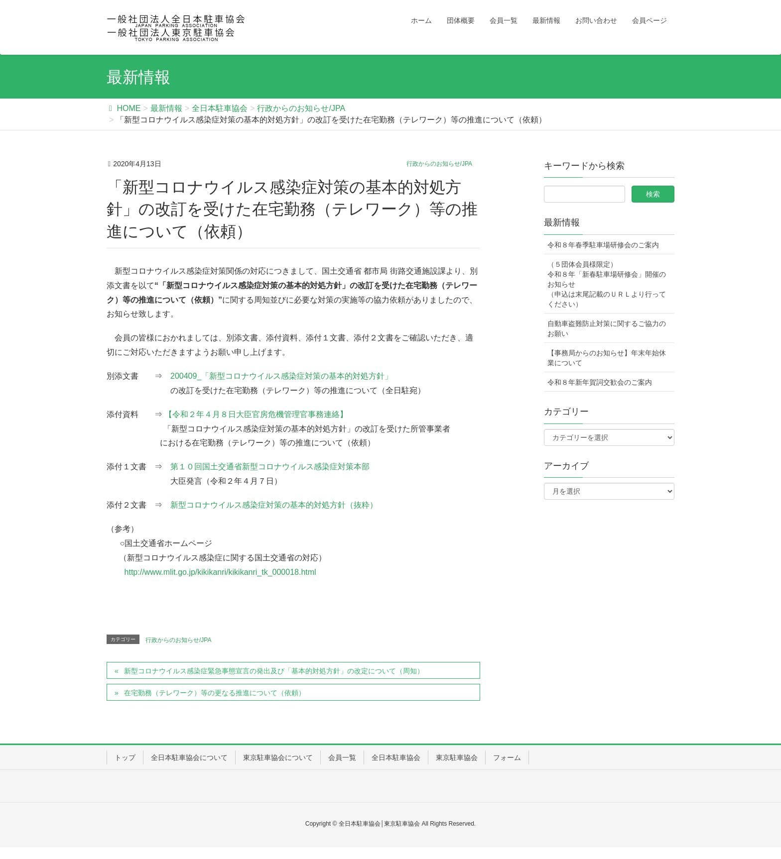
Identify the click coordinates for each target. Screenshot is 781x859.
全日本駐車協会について (189, 757)
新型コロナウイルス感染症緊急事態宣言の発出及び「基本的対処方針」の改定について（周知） (274, 671)
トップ (125, 757)
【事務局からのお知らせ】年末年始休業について (606, 358)
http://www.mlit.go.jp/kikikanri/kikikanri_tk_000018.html (220, 572)
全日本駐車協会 (396, 757)
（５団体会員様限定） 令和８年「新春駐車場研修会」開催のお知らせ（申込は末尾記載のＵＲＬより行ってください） (606, 284)
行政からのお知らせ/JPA (439, 163)
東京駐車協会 (457, 757)
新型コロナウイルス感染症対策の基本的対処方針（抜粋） (274, 505)
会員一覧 (342, 757)
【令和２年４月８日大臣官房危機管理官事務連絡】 (256, 414)
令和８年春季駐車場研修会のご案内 (603, 245)
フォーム (507, 757)
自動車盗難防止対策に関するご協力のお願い (606, 328)
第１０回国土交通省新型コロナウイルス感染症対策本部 (270, 466)
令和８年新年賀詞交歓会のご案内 (599, 382)
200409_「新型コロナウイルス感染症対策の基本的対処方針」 (281, 376)
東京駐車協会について (278, 757)
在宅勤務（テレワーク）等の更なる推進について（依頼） (214, 693)
